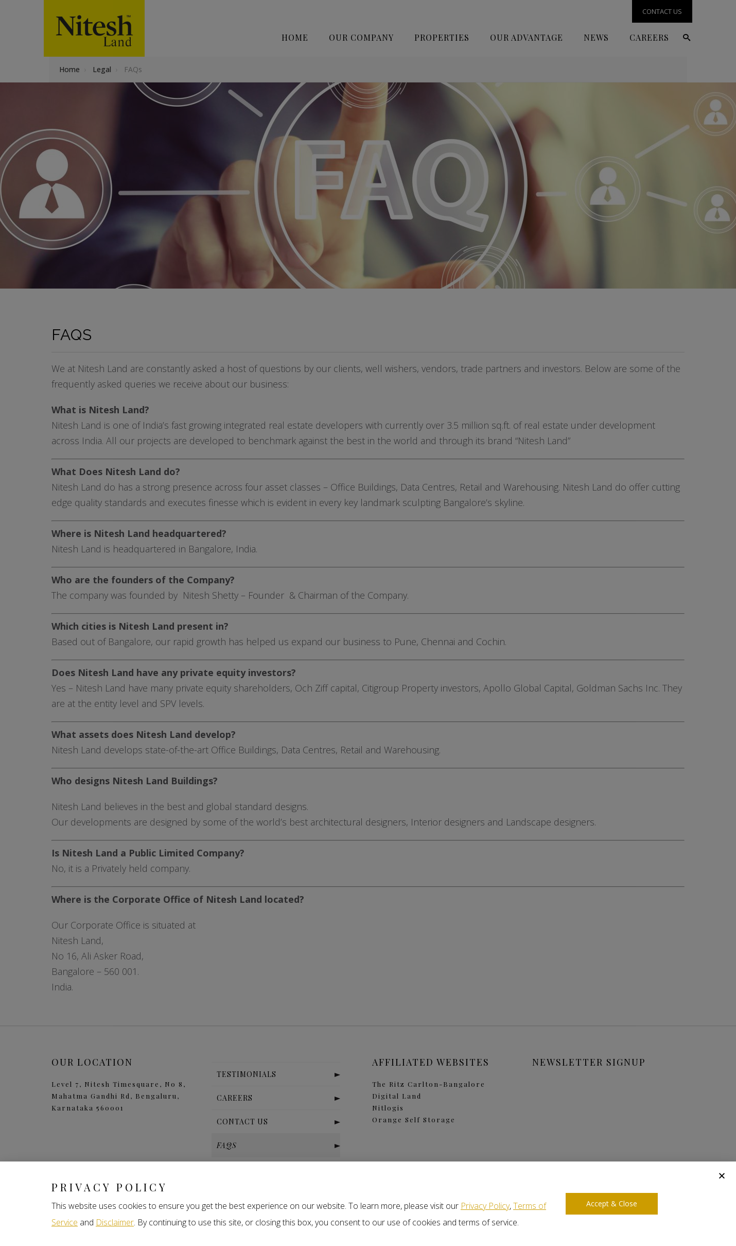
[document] (368, 623)
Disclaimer (115, 1222)
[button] (722, 1176)
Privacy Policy (485, 1205)
